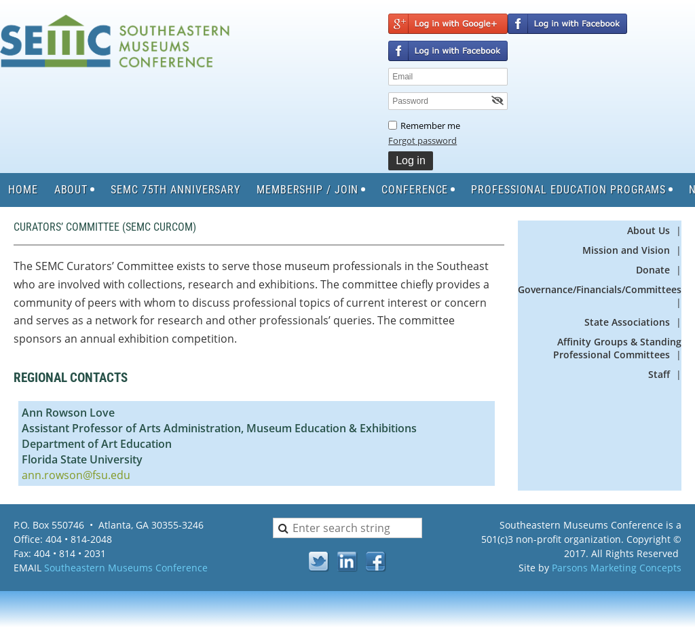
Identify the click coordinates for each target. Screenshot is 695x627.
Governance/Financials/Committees (599, 289)
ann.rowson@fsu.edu (76, 475)
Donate (653, 269)
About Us (648, 230)
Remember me (430, 125)
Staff (659, 374)
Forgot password (422, 140)
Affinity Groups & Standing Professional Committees (617, 348)
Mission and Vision (627, 250)
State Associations (627, 322)
